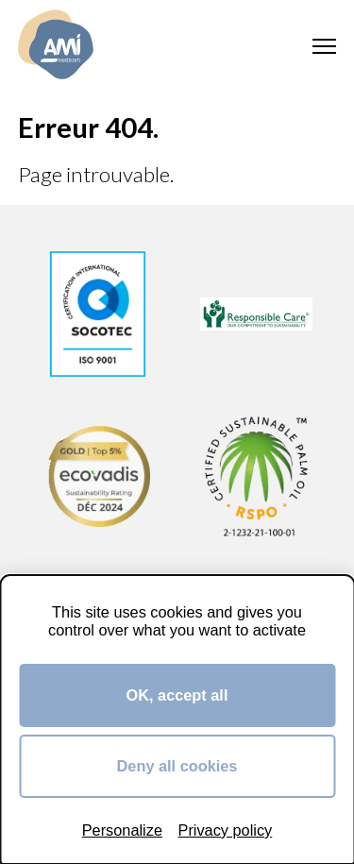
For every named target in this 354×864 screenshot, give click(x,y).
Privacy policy (225, 830)
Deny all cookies (177, 765)
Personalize (122, 830)
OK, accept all (177, 694)
